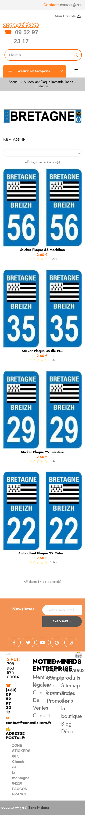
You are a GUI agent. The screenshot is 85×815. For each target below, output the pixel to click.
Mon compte (55, 674)
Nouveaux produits (73, 674)
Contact (41, 715)
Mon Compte (68, 16)
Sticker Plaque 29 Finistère (42, 452)
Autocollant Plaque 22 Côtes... (42, 553)
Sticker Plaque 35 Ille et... (42, 351)
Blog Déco (67, 727)
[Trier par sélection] (42, 153)
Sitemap (70, 685)
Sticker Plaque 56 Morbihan (42, 250)
